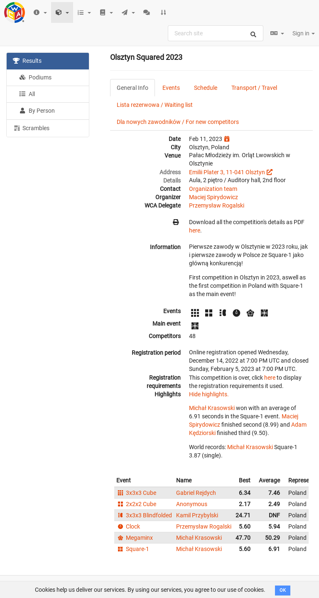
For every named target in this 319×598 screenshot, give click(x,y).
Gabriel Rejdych (196, 492)
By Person (37, 110)
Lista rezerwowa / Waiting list (155, 104)
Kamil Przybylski (197, 515)
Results (27, 60)
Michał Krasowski (212, 408)
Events (171, 87)
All (27, 94)
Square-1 (132, 549)
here (194, 230)
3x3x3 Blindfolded (144, 515)
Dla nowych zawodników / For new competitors (178, 122)
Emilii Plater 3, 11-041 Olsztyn (227, 172)
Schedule (205, 87)
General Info (132, 87)
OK (283, 590)
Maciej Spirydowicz (213, 197)
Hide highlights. (209, 394)
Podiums (35, 77)
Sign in (303, 33)
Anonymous (191, 504)
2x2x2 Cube (136, 504)
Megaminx (134, 537)
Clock (128, 526)
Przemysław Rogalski (216, 205)
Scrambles (31, 127)
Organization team (213, 188)
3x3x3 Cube (136, 492)
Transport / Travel (254, 87)
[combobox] (215, 33)
